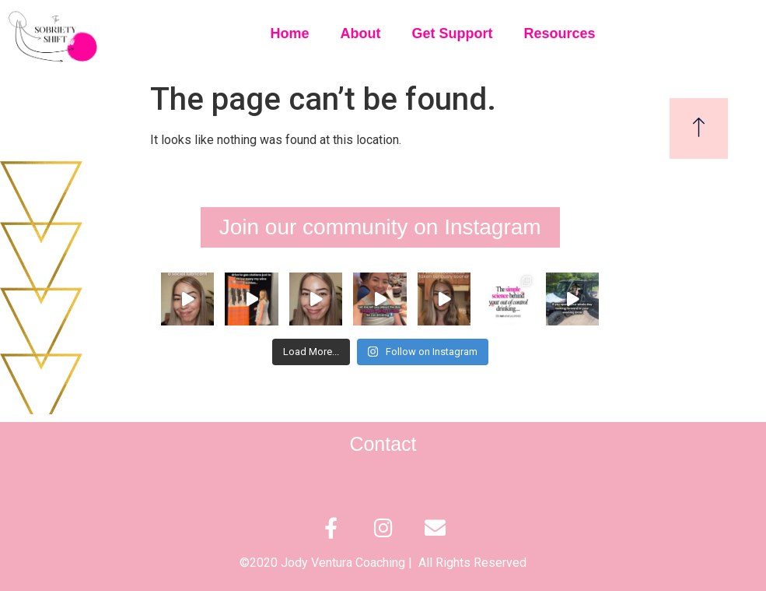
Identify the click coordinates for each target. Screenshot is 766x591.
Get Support (451, 33)
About (360, 33)
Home (289, 33)
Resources (559, 33)
